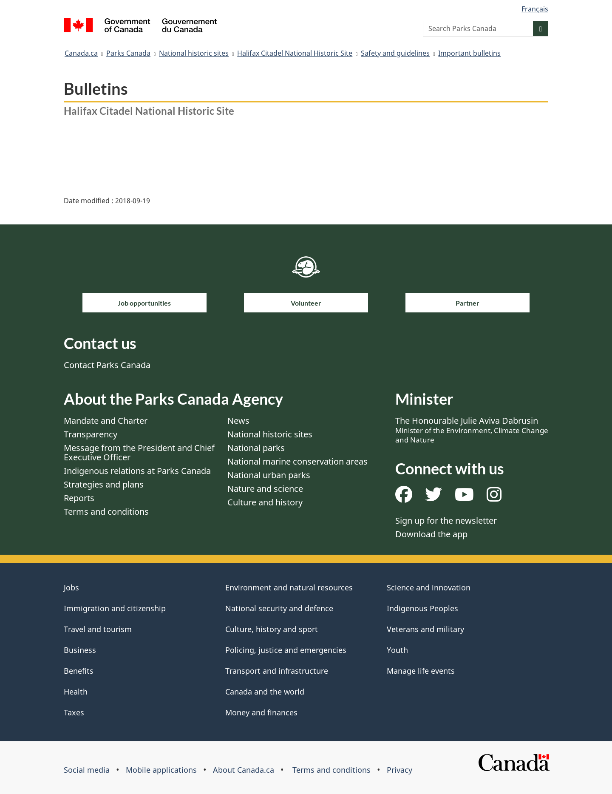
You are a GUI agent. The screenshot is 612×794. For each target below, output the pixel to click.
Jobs (71, 587)
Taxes (74, 712)
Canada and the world (264, 691)
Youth (397, 650)
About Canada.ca (243, 770)
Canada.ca (81, 53)
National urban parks (268, 475)
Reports (79, 498)
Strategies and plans (104, 484)
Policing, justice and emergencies (285, 650)
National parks (256, 448)
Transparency (90, 434)
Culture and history (265, 502)
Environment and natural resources (289, 587)
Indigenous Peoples (422, 608)
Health (76, 691)
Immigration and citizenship (115, 608)
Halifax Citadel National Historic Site (294, 53)
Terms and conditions (106, 511)
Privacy (399, 770)
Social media (87, 770)
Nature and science (265, 488)
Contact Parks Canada (107, 365)
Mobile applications (161, 770)
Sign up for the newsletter (446, 520)
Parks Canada (128, 53)
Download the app (431, 534)
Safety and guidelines (395, 53)
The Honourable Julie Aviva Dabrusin (471, 430)
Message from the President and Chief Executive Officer (139, 452)
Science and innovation (428, 587)
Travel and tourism (98, 629)
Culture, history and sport (271, 629)
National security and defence (279, 608)
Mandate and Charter (105, 420)
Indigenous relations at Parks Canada (137, 470)
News (238, 420)
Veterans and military (425, 629)
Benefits (79, 671)
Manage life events (421, 671)
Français (534, 9)
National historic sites (194, 53)
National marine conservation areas (297, 461)
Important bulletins (469, 53)
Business (80, 650)
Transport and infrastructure (276, 671)
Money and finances (261, 712)
